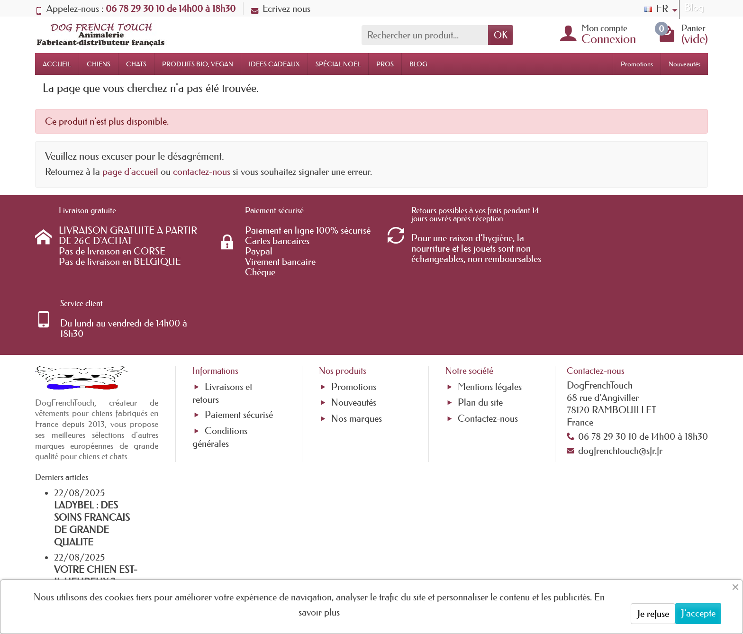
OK (500, 35)
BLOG (418, 64)
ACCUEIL (57, 64)
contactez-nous (201, 171)
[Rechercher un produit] (425, 35)
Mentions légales (490, 325)
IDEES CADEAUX (274, 64)
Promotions (637, 64)
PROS (385, 64)
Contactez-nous (488, 356)
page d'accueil (130, 171)
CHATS (136, 64)
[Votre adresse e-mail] (345, 557)
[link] (561, 567)
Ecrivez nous (280, 8)
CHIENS (98, 64)
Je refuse (653, 613)
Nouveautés (684, 64)
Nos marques (356, 356)
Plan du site (480, 341)
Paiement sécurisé (239, 353)
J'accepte (698, 613)
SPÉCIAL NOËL (338, 64)
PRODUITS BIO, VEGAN (197, 64)
